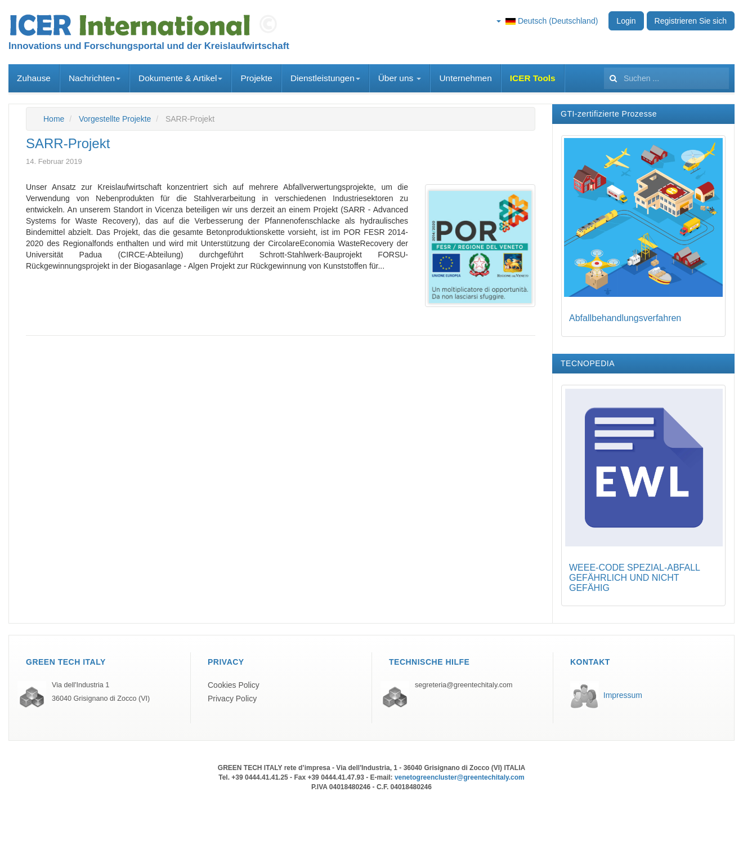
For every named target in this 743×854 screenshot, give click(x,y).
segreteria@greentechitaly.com (464, 685)
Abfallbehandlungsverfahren (625, 318)
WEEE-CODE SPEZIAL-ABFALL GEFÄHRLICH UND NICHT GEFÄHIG (634, 577)
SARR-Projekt (68, 143)
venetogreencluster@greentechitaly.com (460, 777)
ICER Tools (533, 78)
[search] (666, 78)
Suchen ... (604, 64)
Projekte (256, 78)
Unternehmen (465, 78)
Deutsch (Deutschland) (547, 20)
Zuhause (34, 78)
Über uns (400, 78)
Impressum (622, 695)
